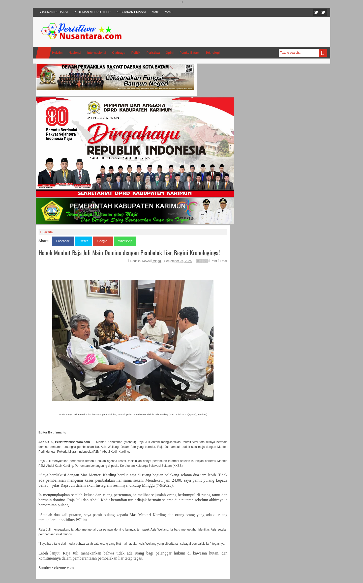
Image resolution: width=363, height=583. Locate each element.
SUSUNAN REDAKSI (53, 12)
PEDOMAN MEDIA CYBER (92, 12)
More (155, 12)
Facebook (323, 12)
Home (43, 53)
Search (323, 53)
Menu (168, 12)
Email (222, 261)
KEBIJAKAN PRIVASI (131, 12)
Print (212, 261)
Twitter (316, 12)
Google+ (103, 241)
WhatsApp (125, 241)
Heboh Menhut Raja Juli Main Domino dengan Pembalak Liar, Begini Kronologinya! (129, 252)
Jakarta (48, 232)
